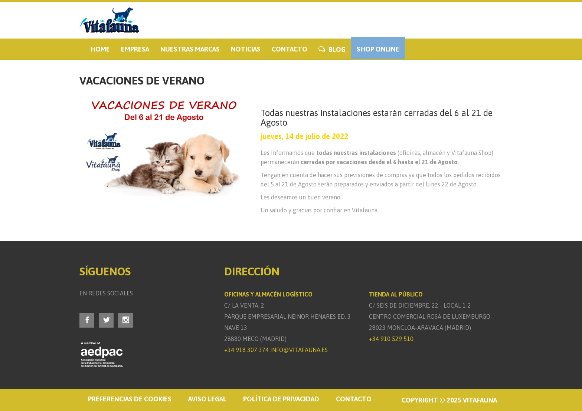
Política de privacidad (281, 399)
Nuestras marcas (190, 49)
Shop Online (378, 49)
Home (100, 49)
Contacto (289, 49)
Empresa (135, 49)
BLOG (332, 49)
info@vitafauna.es (299, 350)
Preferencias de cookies (129, 399)
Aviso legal (207, 399)
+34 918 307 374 (246, 350)
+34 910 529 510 (391, 338)
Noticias (246, 49)
